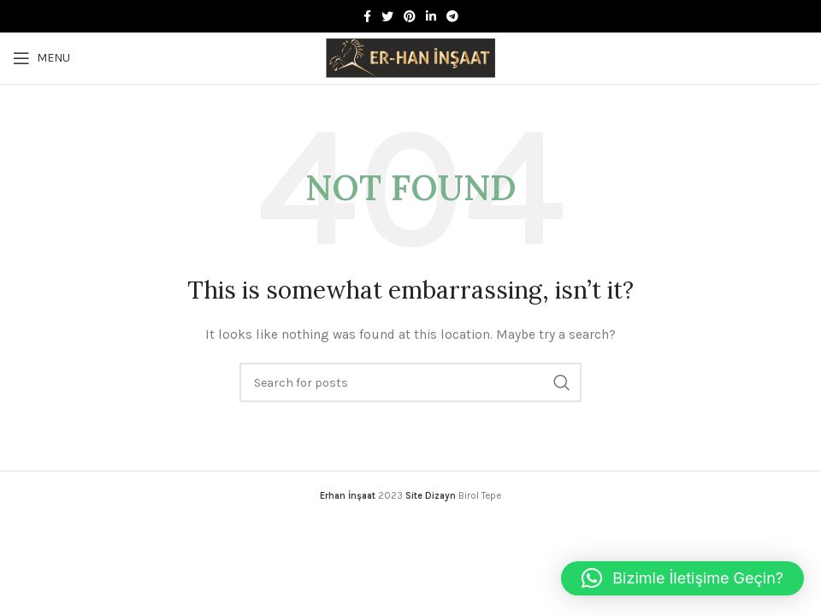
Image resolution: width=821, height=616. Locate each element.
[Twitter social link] (387, 16)
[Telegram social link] (452, 16)
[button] (682, 578)
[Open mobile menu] (41, 58)
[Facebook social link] (367, 16)
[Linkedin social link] (431, 16)
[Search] (410, 382)
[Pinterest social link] (410, 16)
